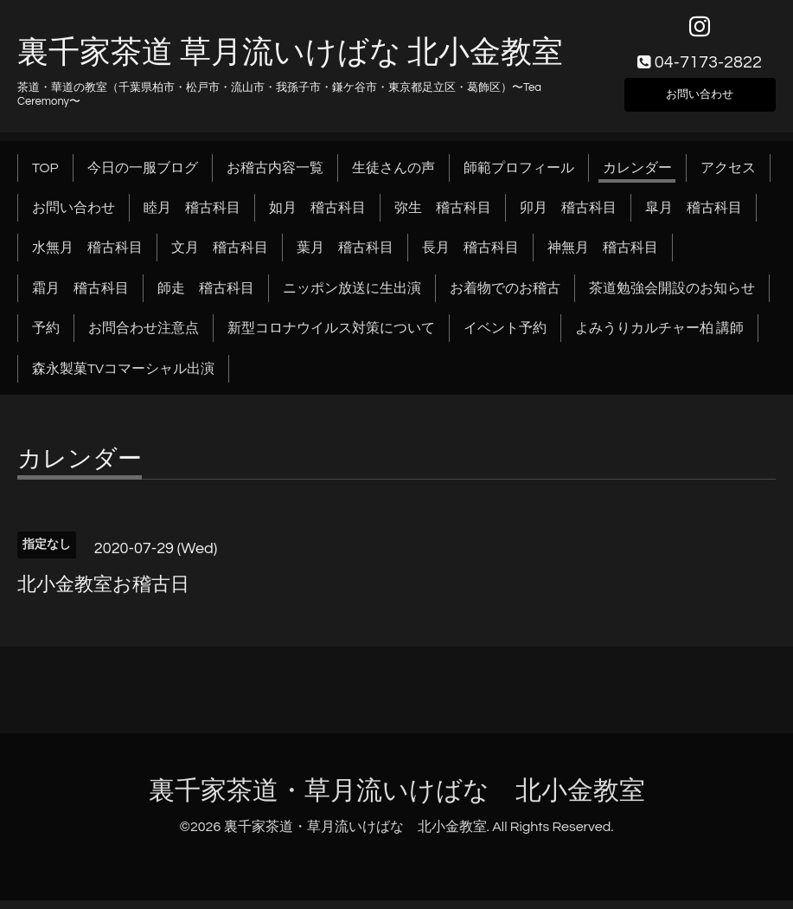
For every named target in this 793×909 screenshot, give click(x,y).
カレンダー (637, 177)
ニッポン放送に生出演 (352, 297)
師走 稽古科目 (205, 297)
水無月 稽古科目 (87, 257)
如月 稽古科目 (317, 216)
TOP (45, 177)
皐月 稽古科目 (693, 216)
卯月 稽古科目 (568, 216)
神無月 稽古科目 (602, 257)
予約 (46, 338)
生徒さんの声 (393, 177)
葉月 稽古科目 (345, 257)
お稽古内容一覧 (275, 177)
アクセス (728, 177)
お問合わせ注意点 (143, 338)
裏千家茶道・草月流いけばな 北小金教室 (397, 799)
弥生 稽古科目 (442, 216)
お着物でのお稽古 (505, 297)
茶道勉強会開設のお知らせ (672, 297)
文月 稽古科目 (219, 257)
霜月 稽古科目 (80, 297)
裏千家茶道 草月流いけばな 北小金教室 (290, 62)
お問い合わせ (699, 100)
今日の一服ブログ (142, 177)
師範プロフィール (519, 177)
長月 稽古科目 (470, 257)
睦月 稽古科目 (192, 216)
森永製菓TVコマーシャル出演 (123, 377)
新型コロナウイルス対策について (331, 338)
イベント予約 (505, 338)
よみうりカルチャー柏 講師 (659, 338)
